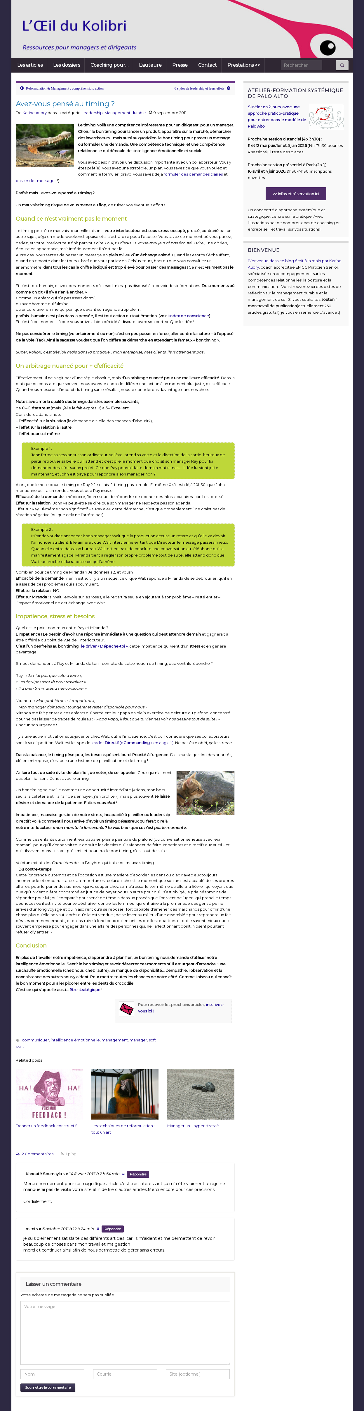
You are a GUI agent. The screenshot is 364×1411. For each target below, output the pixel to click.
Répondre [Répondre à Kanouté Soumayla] (138, 1174)
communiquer (35, 1040)
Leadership (92, 112)
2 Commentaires (34, 1153)
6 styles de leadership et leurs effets (199, 88)
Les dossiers (66, 65)
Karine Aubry (34, 112)
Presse (180, 65)
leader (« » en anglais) (131, 742)
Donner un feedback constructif (46, 1125)
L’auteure (150, 65)
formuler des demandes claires (193, 174)
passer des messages (36, 180)
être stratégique (84, 989)
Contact (207, 65)
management (115, 1040)
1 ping (68, 1153)
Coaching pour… (109, 65)
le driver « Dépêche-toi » (104, 646)
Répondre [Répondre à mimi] (113, 1229)
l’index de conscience (188, 315)
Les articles (30, 65)
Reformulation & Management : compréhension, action (65, 88)
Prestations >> (243, 65)
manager (138, 1040)
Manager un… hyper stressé (193, 1125)
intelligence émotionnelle (75, 1040)
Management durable (125, 112)
